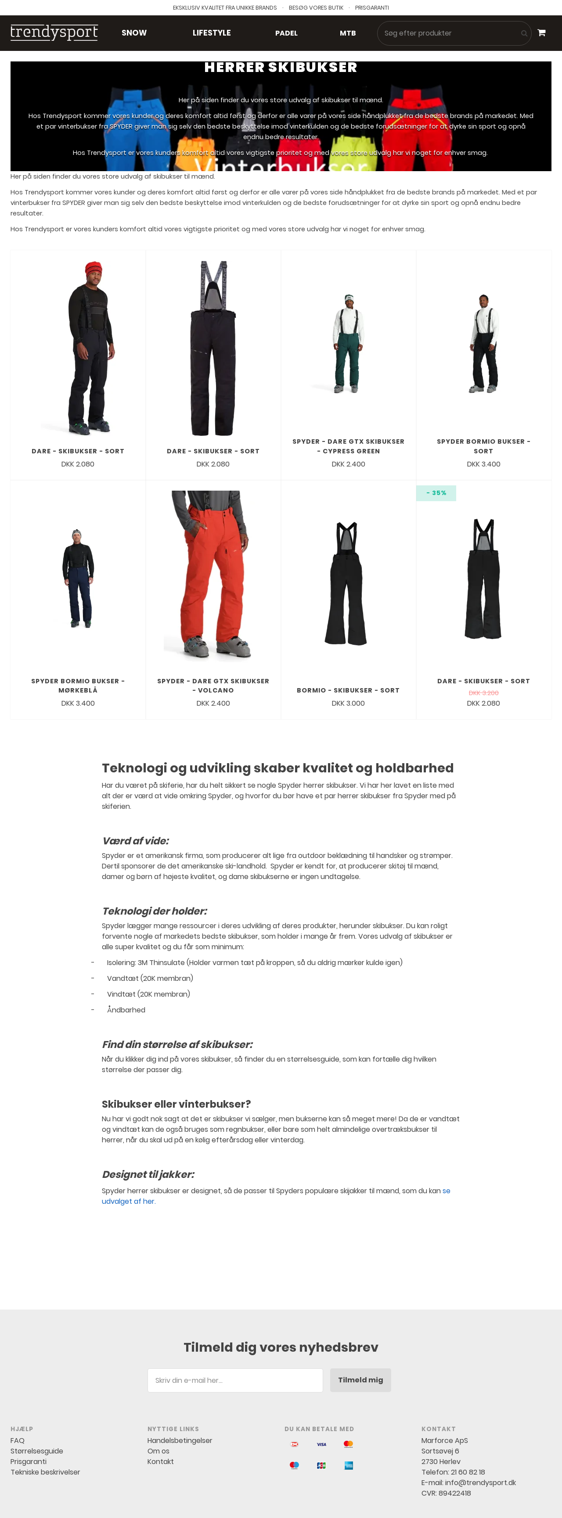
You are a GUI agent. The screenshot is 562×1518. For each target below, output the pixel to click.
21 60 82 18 (468, 1391)
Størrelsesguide (37, 1370)
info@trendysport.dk (480, 1402)
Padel (286, 33)
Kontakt (161, 1381)
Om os (158, 1370)
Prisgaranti (29, 1381)
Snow (134, 33)
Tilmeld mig (360, 1299)
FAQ (18, 1360)
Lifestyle (212, 33)
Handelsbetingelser (180, 1360)
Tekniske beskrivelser (45, 1391)
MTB (348, 33)
